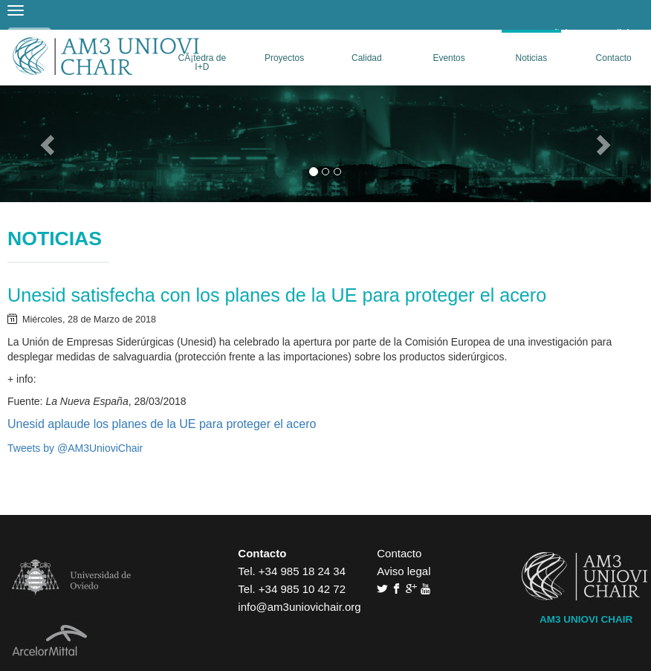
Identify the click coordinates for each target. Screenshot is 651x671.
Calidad (367, 57)
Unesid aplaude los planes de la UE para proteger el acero (161, 424)
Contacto (614, 57)
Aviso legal (403, 571)
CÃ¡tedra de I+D (202, 62)
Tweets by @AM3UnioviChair (75, 448)
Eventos (448, 57)
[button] (48, 143)
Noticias (532, 57)
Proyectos (284, 57)
